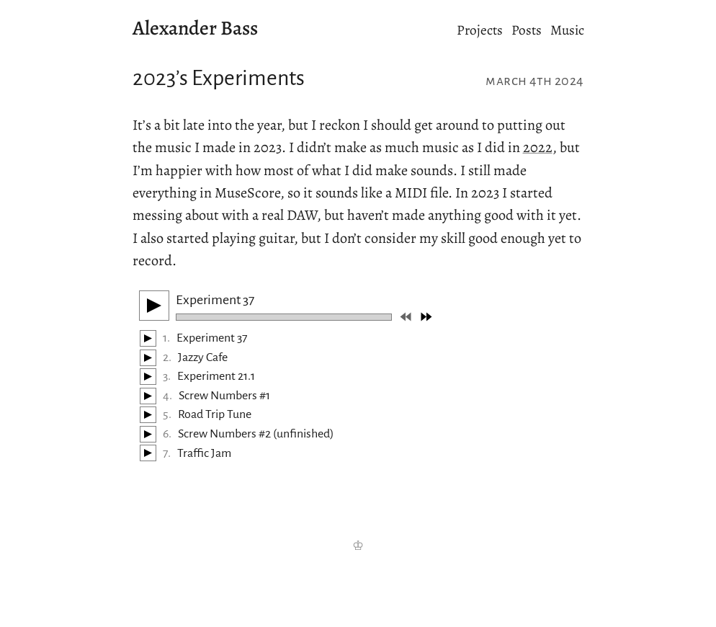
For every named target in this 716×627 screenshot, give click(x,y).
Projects (480, 30)
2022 (537, 147)
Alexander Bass (195, 28)
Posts (526, 30)
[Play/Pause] (154, 305)
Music (567, 30)
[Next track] (426, 316)
